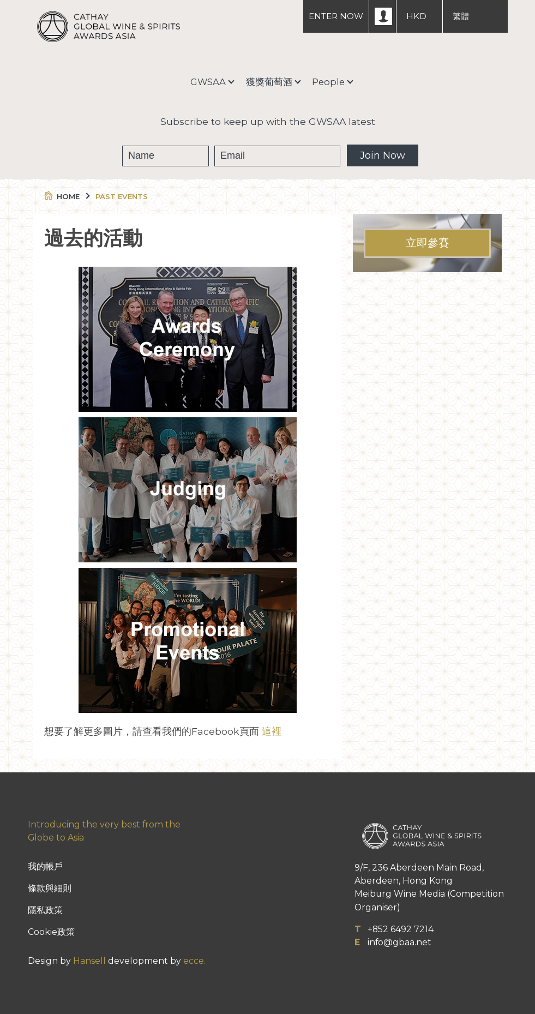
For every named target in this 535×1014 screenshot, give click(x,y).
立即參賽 (427, 243)
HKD (416, 16)
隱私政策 (45, 910)
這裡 (271, 731)
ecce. (194, 961)
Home (66, 196)
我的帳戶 (45, 866)
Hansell (89, 961)
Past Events (121, 196)
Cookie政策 (51, 932)
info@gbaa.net (399, 942)
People (328, 81)
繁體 (461, 16)
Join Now (382, 155)
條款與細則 (49, 888)
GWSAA (208, 81)
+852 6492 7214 (401, 929)
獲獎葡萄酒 (269, 81)
